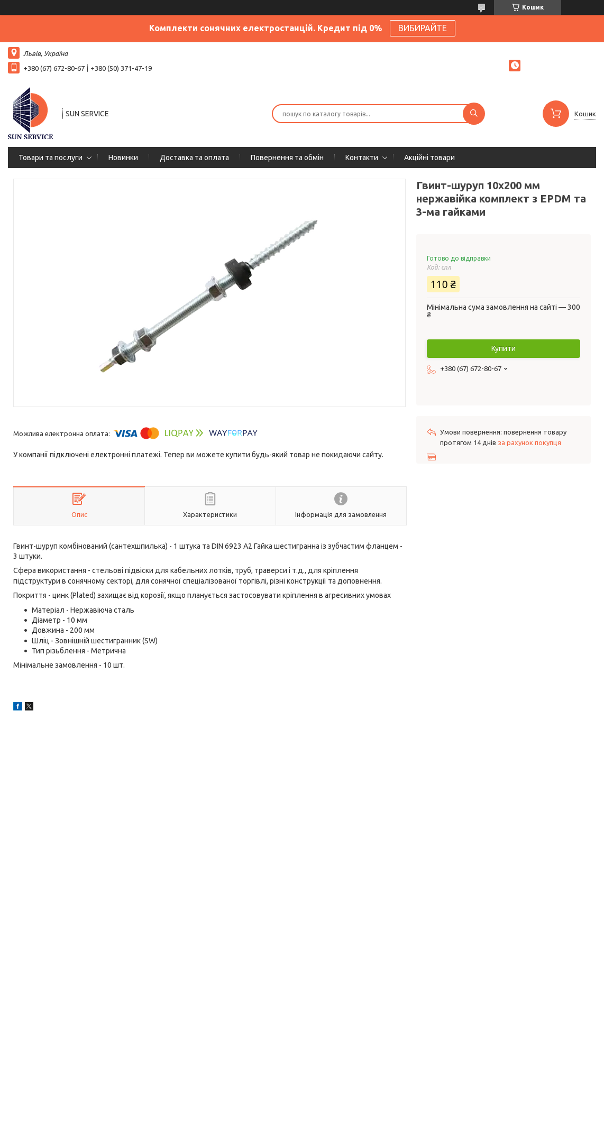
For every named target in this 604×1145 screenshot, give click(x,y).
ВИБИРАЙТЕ (422, 28)
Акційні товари (429, 157)
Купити (503, 348)
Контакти (361, 157)
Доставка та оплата (194, 157)
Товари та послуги (51, 157)
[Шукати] (474, 114)
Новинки (123, 157)
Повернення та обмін (287, 157)
